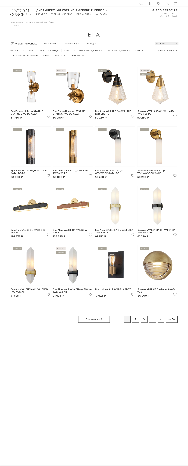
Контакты (101, 14)
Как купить (83, 14)
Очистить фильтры (168, 50)
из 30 (171, 319)
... (152, 319)
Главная (14, 22)
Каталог (41, 14)
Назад (14, 25)
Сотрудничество (62, 14)
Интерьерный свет (39, 22)
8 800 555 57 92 (165, 10)
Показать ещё (94, 319)
